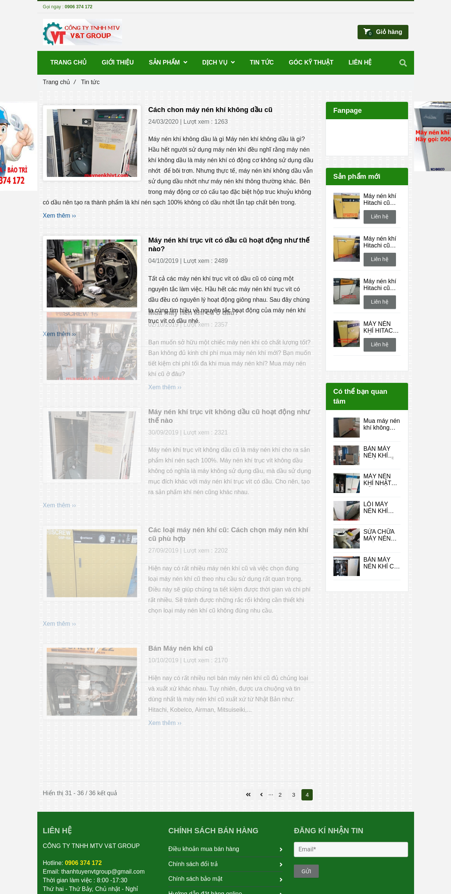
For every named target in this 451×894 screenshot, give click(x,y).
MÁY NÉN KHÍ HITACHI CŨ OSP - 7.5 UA (382, 327)
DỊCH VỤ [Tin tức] (218, 62)
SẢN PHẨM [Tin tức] (168, 62)
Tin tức (262, 62)
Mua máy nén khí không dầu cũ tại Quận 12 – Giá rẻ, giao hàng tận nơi (382, 424)
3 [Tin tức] (293, 794)
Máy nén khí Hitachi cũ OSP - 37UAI (381, 242)
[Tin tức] (92, 143)
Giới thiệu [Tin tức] (118, 62)
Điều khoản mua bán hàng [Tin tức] (225, 849)
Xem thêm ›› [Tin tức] (59, 215)
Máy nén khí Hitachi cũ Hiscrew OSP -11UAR (381, 199)
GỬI (306, 871)
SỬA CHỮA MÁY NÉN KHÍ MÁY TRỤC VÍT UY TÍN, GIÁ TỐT (380, 535)
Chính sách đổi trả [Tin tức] (225, 864)
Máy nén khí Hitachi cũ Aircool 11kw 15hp (381, 285)
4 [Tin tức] (307, 794)
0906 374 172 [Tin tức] (78, 6)
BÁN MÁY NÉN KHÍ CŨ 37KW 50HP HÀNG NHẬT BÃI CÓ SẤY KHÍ (381, 563)
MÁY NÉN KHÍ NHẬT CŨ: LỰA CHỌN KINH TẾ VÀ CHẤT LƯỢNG (381, 480)
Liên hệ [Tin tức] (379, 217)
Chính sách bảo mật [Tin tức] (225, 879)
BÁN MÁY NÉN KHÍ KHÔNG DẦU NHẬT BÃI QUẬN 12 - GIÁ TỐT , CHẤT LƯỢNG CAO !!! (382, 452)
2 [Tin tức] (279, 794)
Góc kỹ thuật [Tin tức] (311, 62)
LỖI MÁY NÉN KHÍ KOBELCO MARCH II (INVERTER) (381, 508)
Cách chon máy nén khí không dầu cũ (210, 110)
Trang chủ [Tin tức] (59, 82)
